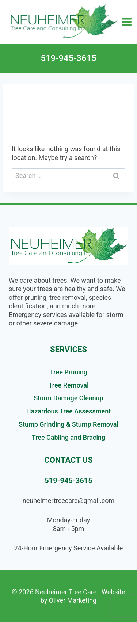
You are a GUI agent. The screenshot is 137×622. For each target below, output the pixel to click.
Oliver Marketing (72, 600)
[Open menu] (127, 21)
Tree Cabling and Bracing (68, 437)
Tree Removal (68, 385)
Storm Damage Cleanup (68, 398)
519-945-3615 (68, 58)
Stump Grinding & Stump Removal (68, 424)
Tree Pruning (68, 372)
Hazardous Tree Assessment (68, 411)
